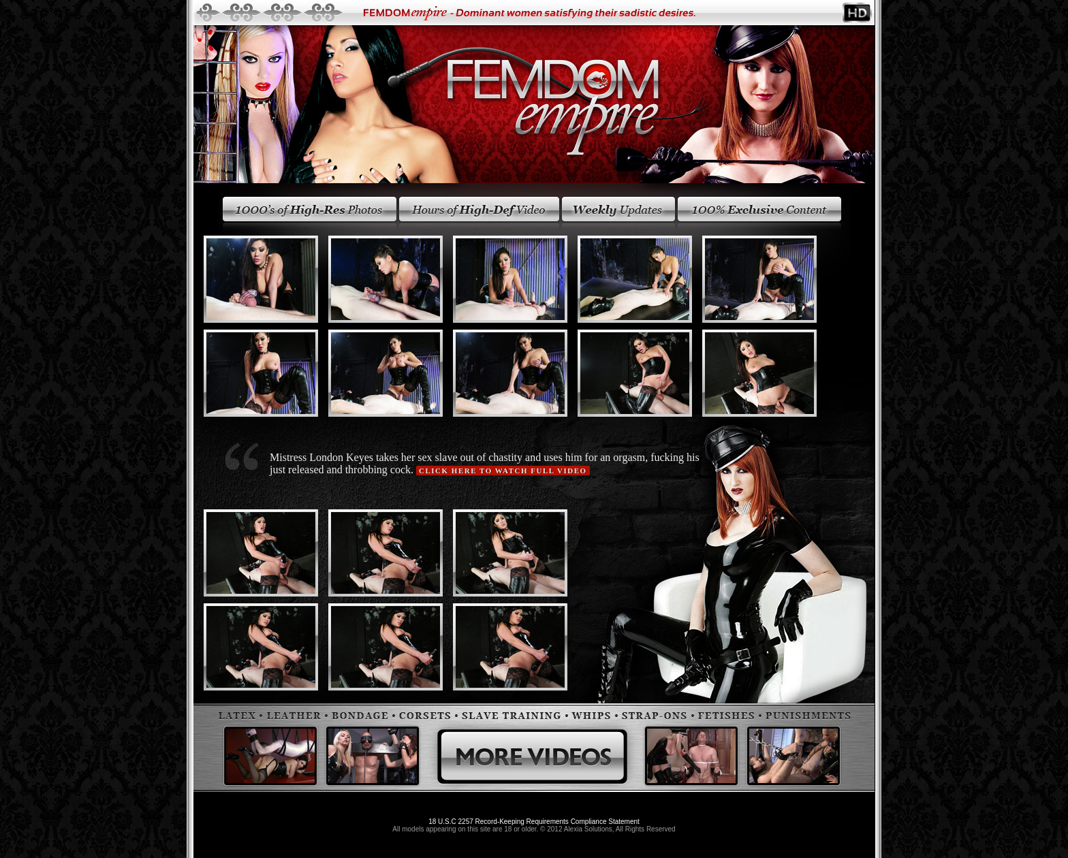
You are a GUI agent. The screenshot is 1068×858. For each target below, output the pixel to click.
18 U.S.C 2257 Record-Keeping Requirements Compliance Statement (534, 821)
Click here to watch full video (503, 470)
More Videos (532, 747)
